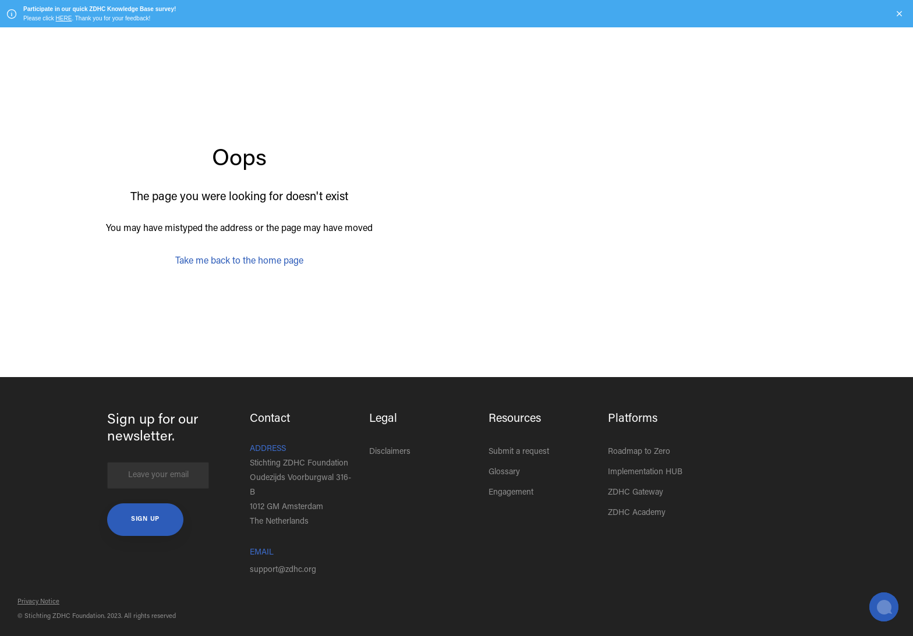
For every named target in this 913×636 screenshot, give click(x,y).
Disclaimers (390, 452)
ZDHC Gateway (635, 493)
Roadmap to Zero (639, 452)
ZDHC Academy (637, 513)
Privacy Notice (38, 602)
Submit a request (519, 452)
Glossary (504, 472)
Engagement (511, 493)
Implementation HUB (645, 472)
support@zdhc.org (283, 570)
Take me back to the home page (239, 261)
